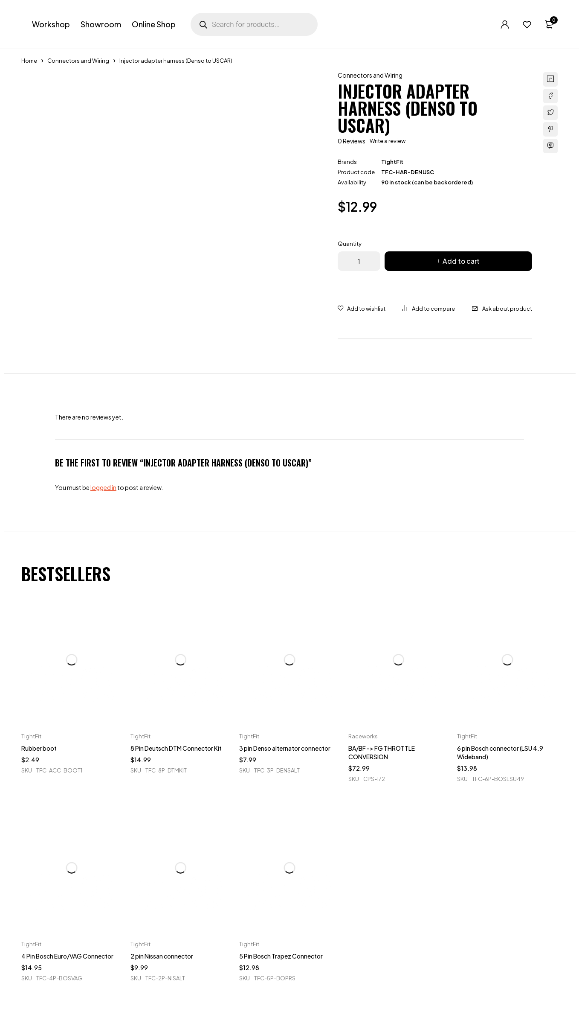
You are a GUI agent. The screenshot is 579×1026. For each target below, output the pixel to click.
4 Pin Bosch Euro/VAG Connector (67, 956)
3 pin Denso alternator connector (284, 748)
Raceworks (363, 736)
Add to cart (461, 260)
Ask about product (507, 308)
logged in (103, 487)
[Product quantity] (359, 261)
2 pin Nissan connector (161, 956)
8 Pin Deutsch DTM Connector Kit (176, 748)
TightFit (392, 161)
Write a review (387, 141)
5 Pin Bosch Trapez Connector (281, 956)
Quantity (350, 243)
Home (29, 60)
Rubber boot (39, 748)
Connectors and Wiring (78, 60)
